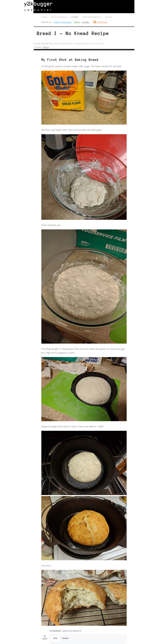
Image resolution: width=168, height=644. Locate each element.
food (74, 17)
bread (46, 47)
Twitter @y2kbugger (63, 22)
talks (108, 17)
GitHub (77, 22)
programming (91, 17)
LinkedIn (85, 22)
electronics (59, 17)
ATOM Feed (101, 22)
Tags (44, 17)
